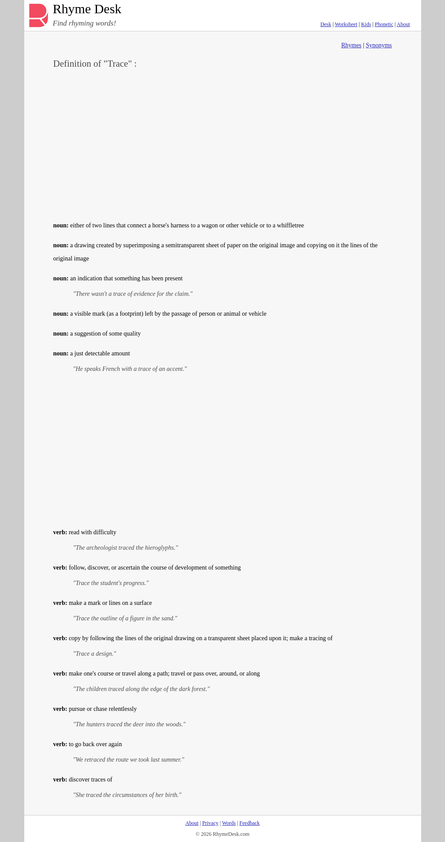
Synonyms (379, 45)
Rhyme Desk (87, 9)
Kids (366, 24)
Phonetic (384, 24)
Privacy (210, 823)
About (403, 24)
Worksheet (346, 24)
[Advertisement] (222, 144)
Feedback (249, 823)
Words (229, 823)
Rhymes (351, 45)
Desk (325, 24)
